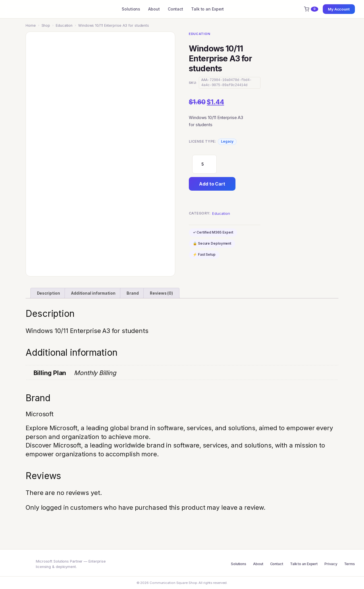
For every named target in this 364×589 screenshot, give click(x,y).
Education (64, 25)
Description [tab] (48, 293)
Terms (349, 564)
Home (31, 25)
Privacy (330, 564)
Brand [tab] (133, 293)
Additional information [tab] (93, 293)
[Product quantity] (204, 164)
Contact (175, 9)
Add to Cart (212, 184)
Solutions (131, 9)
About (154, 9)
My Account (339, 9)
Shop (46, 25)
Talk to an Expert (207, 9)
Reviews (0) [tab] (161, 293)
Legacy (227, 141)
